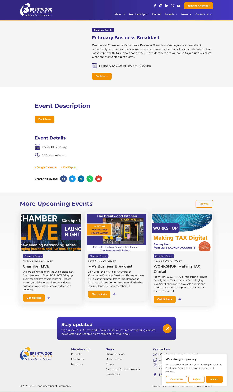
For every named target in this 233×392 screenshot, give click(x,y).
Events (156, 14)
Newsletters (113, 374)
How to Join (78, 359)
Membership (138, 14)
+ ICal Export (68, 167)
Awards (170, 14)
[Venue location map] (158, 158)
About (119, 14)
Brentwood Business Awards (123, 369)
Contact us (203, 14)
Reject (196, 379)
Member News (114, 359)
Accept (214, 379)
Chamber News (115, 353)
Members (77, 364)
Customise (176, 379)
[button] (102, 76)
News (186, 14)
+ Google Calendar (46, 167)
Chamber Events (103, 30)
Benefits (76, 353)
